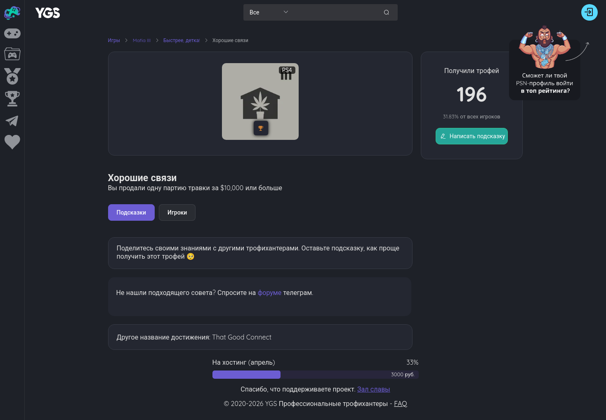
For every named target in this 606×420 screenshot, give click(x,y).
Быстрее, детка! (182, 40)
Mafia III (142, 40)
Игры (114, 40)
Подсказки (131, 212)
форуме (270, 292)
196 (472, 94)
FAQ (400, 403)
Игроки (177, 212)
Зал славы (373, 389)
